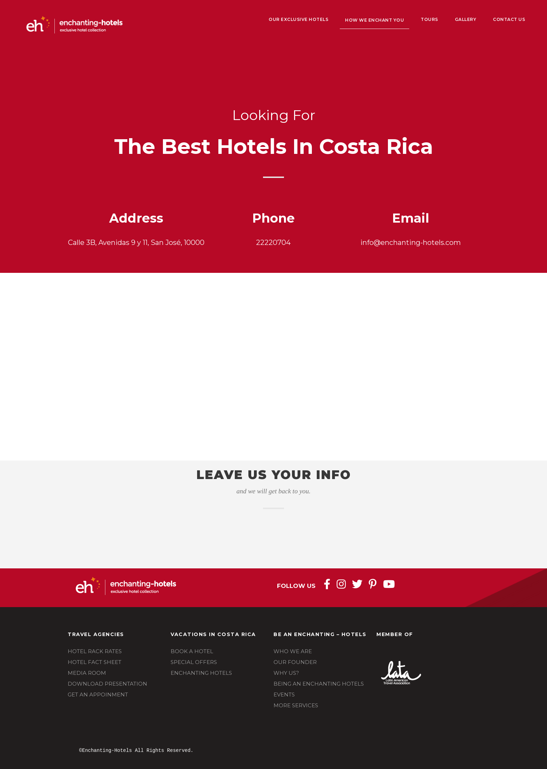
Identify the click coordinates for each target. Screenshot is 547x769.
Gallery (466, 19)
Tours (429, 19)
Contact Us (509, 19)
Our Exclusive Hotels (298, 19)
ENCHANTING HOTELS (201, 673)
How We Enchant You (374, 20)
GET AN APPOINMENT (98, 694)
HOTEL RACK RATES (95, 651)
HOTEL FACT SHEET (94, 662)
